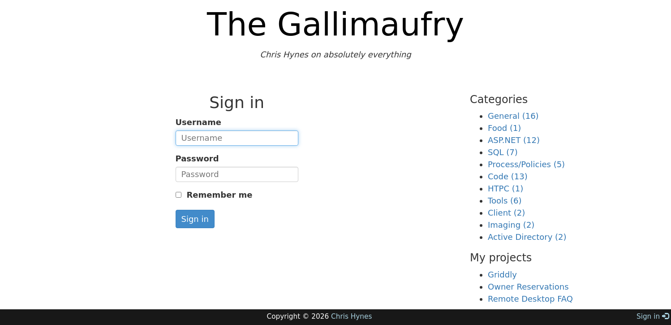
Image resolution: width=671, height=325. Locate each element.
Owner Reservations (528, 286)
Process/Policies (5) (526, 164)
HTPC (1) (505, 188)
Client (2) (506, 212)
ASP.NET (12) (514, 140)
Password (197, 158)
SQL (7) (503, 152)
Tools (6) (505, 200)
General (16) (513, 116)
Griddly (502, 274)
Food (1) (504, 128)
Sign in (195, 219)
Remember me (218, 194)
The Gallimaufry (335, 24)
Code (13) (508, 176)
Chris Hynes (351, 316)
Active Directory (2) (527, 237)
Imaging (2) (511, 225)
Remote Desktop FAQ (530, 298)
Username (198, 122)
